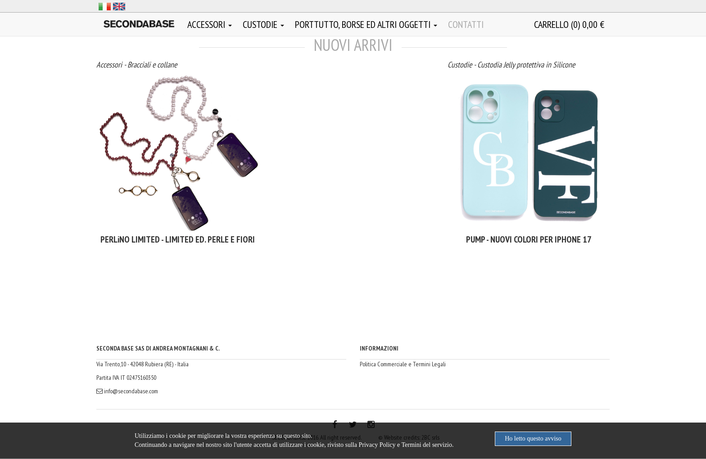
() (569, 24)
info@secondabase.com (127, 391)
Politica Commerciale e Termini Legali (403, 364)
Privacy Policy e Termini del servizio (405, 444)
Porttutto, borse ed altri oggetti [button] (366, 24)
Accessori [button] (209, 24)
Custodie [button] (263, 24)
